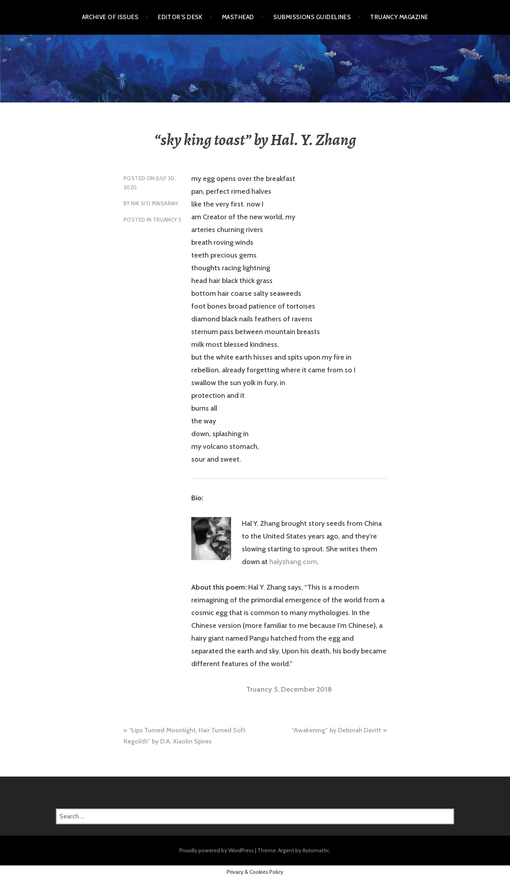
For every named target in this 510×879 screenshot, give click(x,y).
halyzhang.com (293, 561)
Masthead (238, 17)
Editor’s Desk (180, 17)
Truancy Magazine (399, 17)
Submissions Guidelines (312, 17)
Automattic (316, 850)
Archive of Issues (110, 17)
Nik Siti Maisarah (154, 203)
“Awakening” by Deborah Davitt (336, 730)
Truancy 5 (167, 219)
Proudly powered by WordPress (216, 850)
